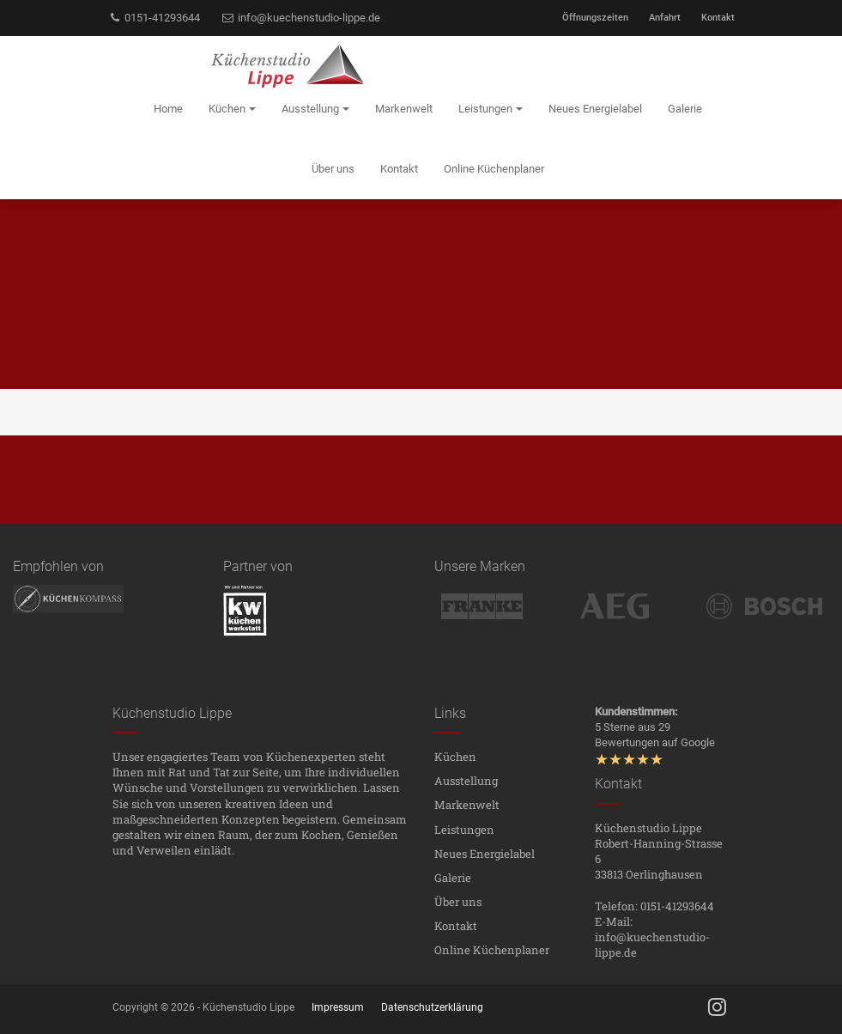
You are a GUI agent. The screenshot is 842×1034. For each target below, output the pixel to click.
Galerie (452, 877)
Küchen (455, 756)
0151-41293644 (154, 17)
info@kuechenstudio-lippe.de (300, 17)
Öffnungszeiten (595, 17)
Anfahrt (665, 17)
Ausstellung (466, 780)
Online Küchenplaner (491, 950)
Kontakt (718, 17)
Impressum (338, 1007)
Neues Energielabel (484, 853)
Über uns (458, 901)
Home (168, 108)
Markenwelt (467, 804)
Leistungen (464, 829)
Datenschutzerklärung (432, 1007)
